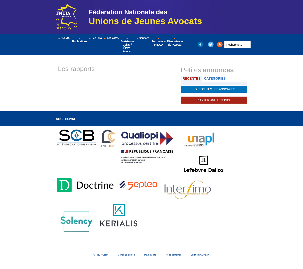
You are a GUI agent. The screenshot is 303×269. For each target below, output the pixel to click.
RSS (220, 44)
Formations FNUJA (159, 42)
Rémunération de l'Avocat (175, 42)
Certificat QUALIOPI (205, 254)
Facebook (200, 44)
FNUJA (63, 38)
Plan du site (150, 254)
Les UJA (95, 38)
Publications (79, 40)
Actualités (111, 38)
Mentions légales (124, 254)
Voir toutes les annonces (214, 89)
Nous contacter (176, 254)
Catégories (215, 78)
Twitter (211, 44)
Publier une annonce (214, 99)
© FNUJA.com (96, 254)
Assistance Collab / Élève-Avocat (127, 45)
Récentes (192, 78)
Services (142, 38)
